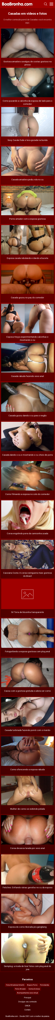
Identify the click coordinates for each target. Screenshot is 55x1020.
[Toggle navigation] (51, 4)
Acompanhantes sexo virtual (27, 993)
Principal (27, 998)
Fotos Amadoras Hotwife (15, 985)
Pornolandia (44, 985)
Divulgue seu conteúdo (27, 1002)
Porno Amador (20, 989)
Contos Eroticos (34, 989)
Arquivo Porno (32, 985)
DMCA (27, 1006)
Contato (27, 1010)
